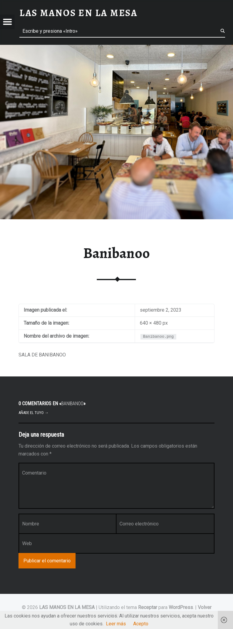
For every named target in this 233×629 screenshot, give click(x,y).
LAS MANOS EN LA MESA (67, 607)
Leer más (116, 624)
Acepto (140, 624)
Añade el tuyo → (34, 412)
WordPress (181, 607)
